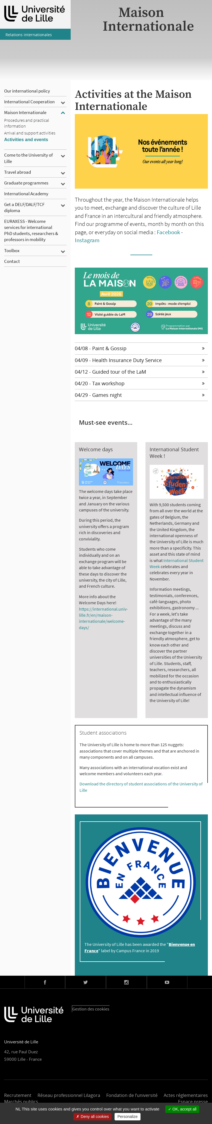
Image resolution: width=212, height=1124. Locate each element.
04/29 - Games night (140, 395)
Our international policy (27, 91)
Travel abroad (17, 172)
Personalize (127, 1116)
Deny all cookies (92, 1116)
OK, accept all (182, 1109)
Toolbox (12, 250)
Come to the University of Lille (28, 158)
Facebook (168, 232)
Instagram (87, 240)
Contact (12, 261)
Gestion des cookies (90, 1009)
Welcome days (96, 449)
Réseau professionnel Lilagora (69, 1095)
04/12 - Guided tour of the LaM (140, 371)
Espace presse (193, 1102)
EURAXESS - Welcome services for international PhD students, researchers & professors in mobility (31, 230)
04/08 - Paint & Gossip (140, 348)
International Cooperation (29, 102)
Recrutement (17, 1095)
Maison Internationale (25, 112)
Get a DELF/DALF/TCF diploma (24, 207)
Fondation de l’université (132, 1095)
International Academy (26, 194)
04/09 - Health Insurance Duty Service (140, 360)
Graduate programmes (26, 183)
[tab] (141, 348)
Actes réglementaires (186, 1095)
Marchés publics (21, 1102)
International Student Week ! (174, 452)
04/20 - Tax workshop (140, 383)
